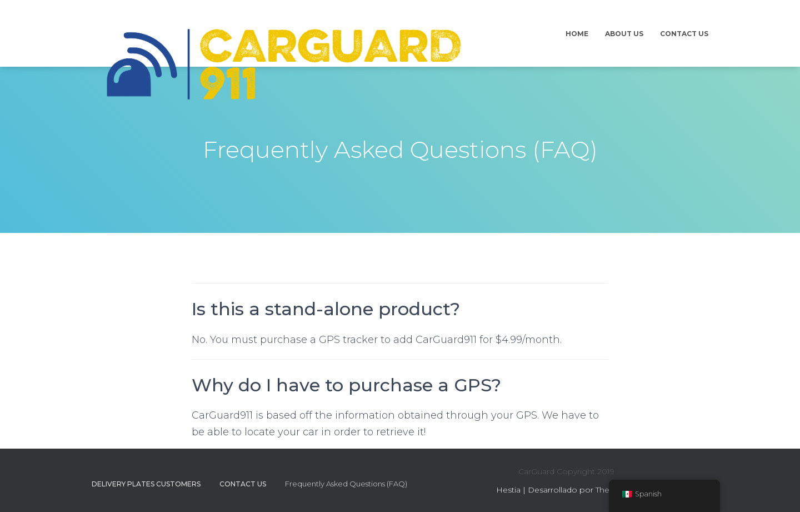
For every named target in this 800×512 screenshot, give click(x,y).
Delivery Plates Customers (146, 484)
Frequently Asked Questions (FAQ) (346, 483)
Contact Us (684, 33)
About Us (624, 33)
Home (577, 33)
